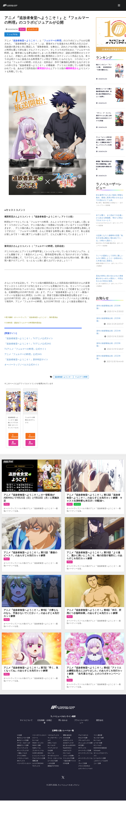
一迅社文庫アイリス (69, 761)
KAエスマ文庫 (82, 738)
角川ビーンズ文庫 (22, 740)
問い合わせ (63, 720)
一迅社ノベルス (22, 753)
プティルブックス (84, 740)
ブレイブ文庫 (82, 763)
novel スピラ (67, 750)
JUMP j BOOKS (37, 753)
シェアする (12, 34)
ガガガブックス (68, 740)
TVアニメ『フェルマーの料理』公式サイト (25, 349)
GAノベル (51, 753)
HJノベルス (66, 753)
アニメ (22, 29)
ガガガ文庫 (66, 738)
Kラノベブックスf (23, 750)
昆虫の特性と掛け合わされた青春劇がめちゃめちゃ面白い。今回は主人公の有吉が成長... (109, 278)
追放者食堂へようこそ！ (63, 377)
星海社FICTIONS (53, 766)
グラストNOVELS (84, 766)
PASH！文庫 (36, 745)
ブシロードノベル (38, 750)
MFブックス (82, 748)
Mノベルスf (51, 745)
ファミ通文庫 (98, 735)
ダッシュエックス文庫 (85, 743)
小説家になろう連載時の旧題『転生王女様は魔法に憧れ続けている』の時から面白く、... (109, 238)
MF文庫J (81, 745)
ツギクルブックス (53, 735)
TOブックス (36, 766)
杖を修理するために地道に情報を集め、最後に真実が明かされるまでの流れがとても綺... (109, 197)
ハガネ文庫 (51, 763)
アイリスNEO (21, 756)
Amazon (14, 436)
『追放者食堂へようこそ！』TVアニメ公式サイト (28, 338)
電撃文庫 (35, 761)
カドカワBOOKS (37, 763)
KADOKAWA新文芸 (100, 748)
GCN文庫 (66, 763)
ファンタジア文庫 (68, 758)
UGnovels (97, 750)
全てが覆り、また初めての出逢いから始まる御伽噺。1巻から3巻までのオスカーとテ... (109, 217)
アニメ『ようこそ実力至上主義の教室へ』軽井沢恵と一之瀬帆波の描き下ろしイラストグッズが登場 (104, 142)
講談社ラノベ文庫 (22, 745)
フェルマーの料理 (81, 377)
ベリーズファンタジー (24, 763)
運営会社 (99, 720)
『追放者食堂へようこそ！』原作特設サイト (26, 359)
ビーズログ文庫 (53, 761)
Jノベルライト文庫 (100, 758)
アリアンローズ (53, 748)
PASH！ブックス (37, 743)
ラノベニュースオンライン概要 (63, 716)
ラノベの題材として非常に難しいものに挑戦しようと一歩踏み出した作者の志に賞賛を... (109, 258)
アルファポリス (83, 735)
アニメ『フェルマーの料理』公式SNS (23, 354)
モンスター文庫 (99, 738)
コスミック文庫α (68, 756)
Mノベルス (97, 740)
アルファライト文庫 (38, 758)
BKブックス (21, 761)
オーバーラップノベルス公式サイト (21, 364)
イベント (77, 504)
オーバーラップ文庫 (84, 750)
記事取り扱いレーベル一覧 (63, 730)
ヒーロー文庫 (98, 743)
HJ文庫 (19, 735)
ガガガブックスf (68, 743)
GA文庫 (50, 750)
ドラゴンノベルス (22, 758)
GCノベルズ (97, 745)
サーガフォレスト (53, 756)
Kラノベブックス (22, 748)
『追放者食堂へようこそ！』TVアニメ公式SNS (27, 343)
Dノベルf (35, 740)
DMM (13, 443)
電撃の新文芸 (67, 735)
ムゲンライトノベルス (85, 768)
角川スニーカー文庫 (23, 738)
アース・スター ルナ (23, 743)
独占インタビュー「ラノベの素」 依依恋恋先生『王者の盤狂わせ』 (104, 67)
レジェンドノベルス (38, 756)
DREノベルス (52, 743)
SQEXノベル (36, 748)
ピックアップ (32, 29)
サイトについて (26, 720)
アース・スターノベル (55, 758)
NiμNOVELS (67, 748)
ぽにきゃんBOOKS (69, 745)
